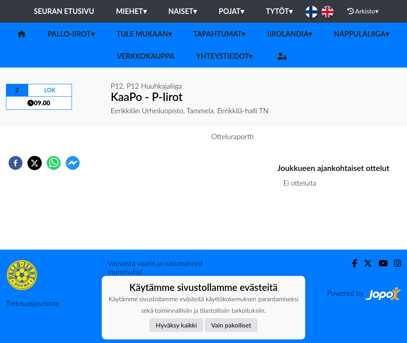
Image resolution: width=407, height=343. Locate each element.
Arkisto (362, 11)
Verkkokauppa (145, 56)
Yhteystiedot (224, 56)
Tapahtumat (220, 33)
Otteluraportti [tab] (232, 136)
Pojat (231, 11)
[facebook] (15, 163)
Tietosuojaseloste (32, 303)
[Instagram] (394, 263)
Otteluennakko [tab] (176, 136)
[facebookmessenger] (73, 163)
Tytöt (279, 11)
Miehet (131, 11)
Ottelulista (303, 223)
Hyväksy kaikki (176, 325)
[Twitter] (364, 263)
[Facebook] (351, 263)
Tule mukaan (144, 33)
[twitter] (34, 163)
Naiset (183, 11)
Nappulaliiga (361, 33)
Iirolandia (289, 33)
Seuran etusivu (64, 11)
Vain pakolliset (231, 325)
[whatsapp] (54, 163)
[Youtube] (380, 263)
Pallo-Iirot (70, 33)
